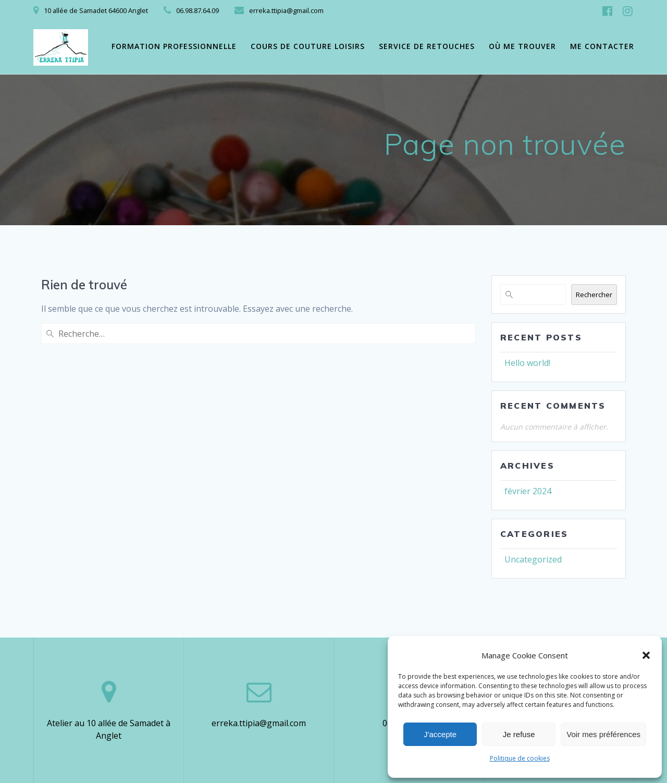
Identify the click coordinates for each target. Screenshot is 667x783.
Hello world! (527, 363)
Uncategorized (533, 559)
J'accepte (440, 734)
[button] (646, 655)
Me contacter (602, 46)
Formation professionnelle (174, 46)
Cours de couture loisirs (308, 46)
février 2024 (527, 491)
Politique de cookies (520, 758)
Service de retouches (427, 46)
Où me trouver (522, 46)
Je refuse (519, 734)
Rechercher (594, 294)
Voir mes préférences (603, 734)
